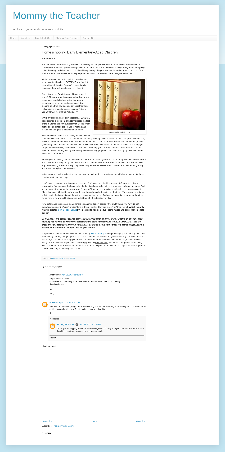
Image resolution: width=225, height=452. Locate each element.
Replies (55, 319)
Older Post (140, 421)
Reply (52, 293)
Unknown (54, 302)
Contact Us (88, 38)
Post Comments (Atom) (64, 426)
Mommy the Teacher (56, 15)
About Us (25, 38)
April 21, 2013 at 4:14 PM (72, 275)
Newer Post (48, 421)
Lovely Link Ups (43, 38)
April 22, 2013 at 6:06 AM (90, 324)
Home (13, 38)
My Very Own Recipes (67, 38)
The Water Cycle (99, 233)
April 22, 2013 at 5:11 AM (70, 302)
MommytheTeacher (66, 324)
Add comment (49, 346)
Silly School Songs (67, 210)
